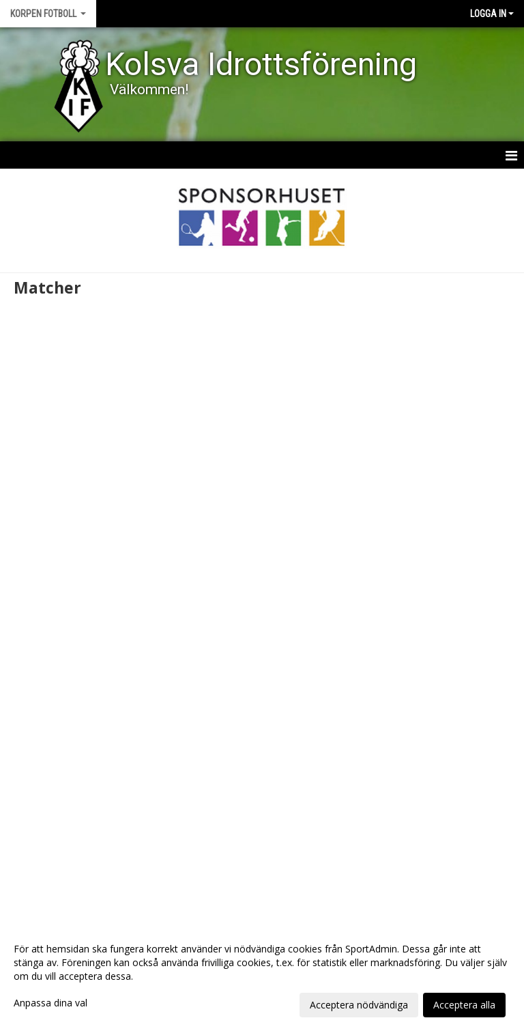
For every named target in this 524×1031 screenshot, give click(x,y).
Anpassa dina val (50, 1003)
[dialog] (262, 976)
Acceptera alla (464, 1004)
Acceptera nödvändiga (359, 1004)
